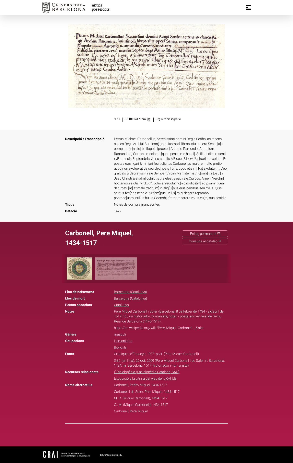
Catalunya (121, 305)
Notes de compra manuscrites (137, 204)
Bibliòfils (120, 347)
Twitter (143, 434)
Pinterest (154, 434)
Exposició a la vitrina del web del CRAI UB (145, 378)
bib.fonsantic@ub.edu (111, 455)
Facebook (133, 434)
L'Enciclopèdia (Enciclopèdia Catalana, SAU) (146, 372)
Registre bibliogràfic (168, 119)
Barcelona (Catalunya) (130, 292)
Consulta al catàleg (205, 241)
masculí (120, 334)
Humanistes (123, 341)
